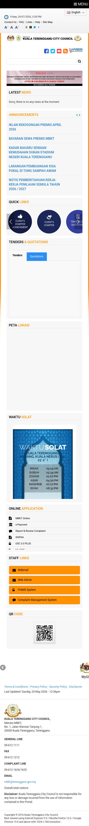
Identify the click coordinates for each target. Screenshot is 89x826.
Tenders (19, 255)
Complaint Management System (34, 600)
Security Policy (58, 686)
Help (37, 22)
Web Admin (22, 579)
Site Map (48, 22)
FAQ (21, 22)
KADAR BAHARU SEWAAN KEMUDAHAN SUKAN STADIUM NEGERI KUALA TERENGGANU (31, 152)
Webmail (20, 570)
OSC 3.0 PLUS (20, 543)
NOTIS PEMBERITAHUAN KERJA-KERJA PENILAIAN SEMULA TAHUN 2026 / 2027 (34, 184)
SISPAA (16, 537)
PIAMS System (24, 589)
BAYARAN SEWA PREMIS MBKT (31, 138)
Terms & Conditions (16, 686)
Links (29, 22)
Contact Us (10, 22)
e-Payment (18, 524)
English (76, 12)
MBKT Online (19, 518)
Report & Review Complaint (27, 531)
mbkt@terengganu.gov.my (20, 781)
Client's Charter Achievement (20, 221)
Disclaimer (75, 686)
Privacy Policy (38, 686)
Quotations (36, 256)
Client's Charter (49, 221)
